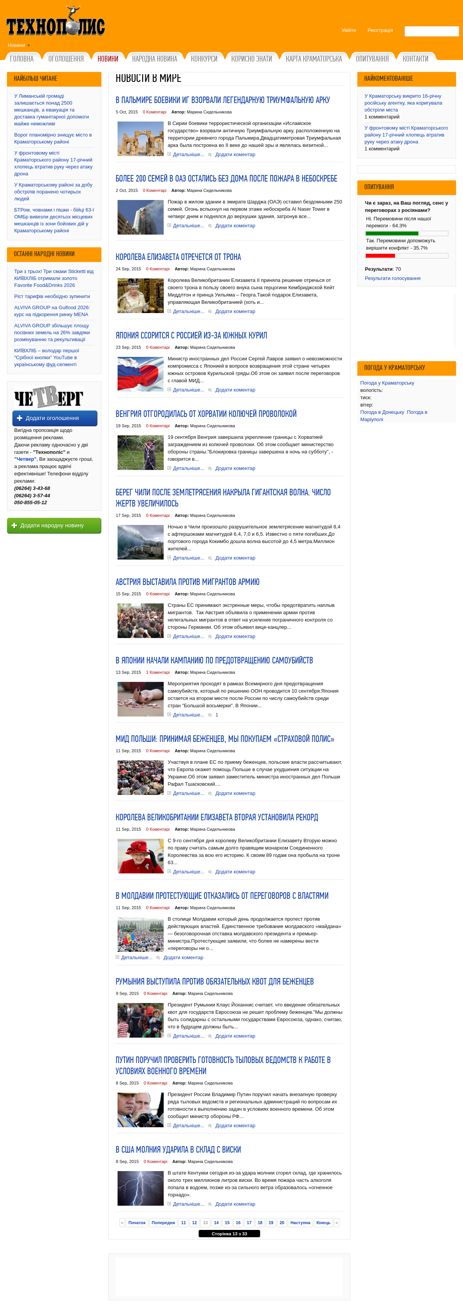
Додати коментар (236, 154)
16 (238, 1222)
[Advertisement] (229, 1277)
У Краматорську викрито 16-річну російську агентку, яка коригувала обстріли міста (403, 103)
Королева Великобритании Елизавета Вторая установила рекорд (217, 818)
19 (271, 1222)
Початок (137, 1222)
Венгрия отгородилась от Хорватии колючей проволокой (206, 414)
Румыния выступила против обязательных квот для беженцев (215, 982)
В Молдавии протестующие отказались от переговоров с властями (222, 896)
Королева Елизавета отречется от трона (178, 257)
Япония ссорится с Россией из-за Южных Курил (191, 336)
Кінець (323, 1222)
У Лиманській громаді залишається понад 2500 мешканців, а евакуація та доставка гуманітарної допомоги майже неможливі (51, 110)
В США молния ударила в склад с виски (178, 1150)
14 (216, 1222)
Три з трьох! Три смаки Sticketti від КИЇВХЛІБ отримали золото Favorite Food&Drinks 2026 (54, 278)
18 (260, 1222)
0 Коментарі (154, 112)
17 (249, 1222)
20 (282, 1222)
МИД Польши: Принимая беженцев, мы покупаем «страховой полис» (225, 739)
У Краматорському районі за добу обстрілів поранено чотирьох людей (53, 192)
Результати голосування (393, 278)
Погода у (387, 383)
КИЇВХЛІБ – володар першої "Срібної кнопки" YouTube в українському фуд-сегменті (46, 357)
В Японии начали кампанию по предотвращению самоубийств (214, 661)
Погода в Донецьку (382, 412)
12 (194, 1222)
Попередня (163, 1222)
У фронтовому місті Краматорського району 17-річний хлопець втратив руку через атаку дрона (406, 135)
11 (183, 1222)
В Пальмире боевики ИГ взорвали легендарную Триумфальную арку (223, 100)
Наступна (300, 1222)
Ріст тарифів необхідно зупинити (52, 296)
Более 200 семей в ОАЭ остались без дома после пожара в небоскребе (226, 179)
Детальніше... (188, 154)
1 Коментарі (157, 672)
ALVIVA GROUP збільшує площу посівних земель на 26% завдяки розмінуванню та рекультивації (52, 332)
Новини (16, 45)
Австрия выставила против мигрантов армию (188, 582)
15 (227, 1222)
